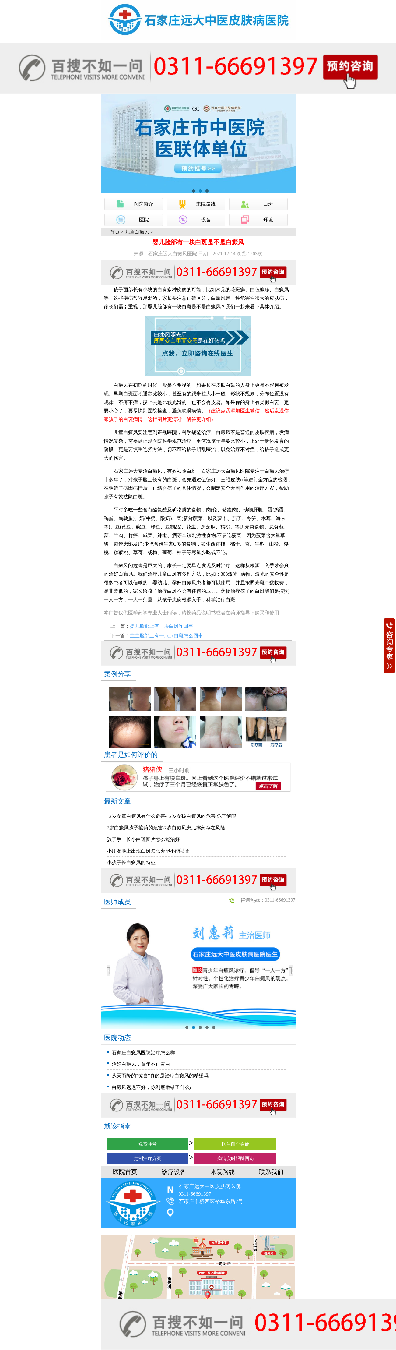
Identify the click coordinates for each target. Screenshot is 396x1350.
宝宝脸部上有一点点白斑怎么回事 (166, 635)
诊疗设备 (174, 1171)
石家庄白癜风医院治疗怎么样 (143, 1052)
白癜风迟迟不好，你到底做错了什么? (152, 1087)
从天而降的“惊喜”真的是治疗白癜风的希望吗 (160, 1075)
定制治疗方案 (147, 1158)
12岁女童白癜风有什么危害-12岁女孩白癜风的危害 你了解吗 (171, 816)
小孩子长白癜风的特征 (131, 862)
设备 (206, 219)
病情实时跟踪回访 (235, 1158)
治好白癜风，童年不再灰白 (141, 1064)
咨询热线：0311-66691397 (268, 900)
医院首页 (125, 1171)
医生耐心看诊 (235, 1144)
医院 (144, 219)
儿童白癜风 (137, 232)
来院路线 (206, 204)
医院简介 (143, 204)
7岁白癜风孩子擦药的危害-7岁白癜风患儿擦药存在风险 (166, 827)
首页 (115, 232)
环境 (268, 219)
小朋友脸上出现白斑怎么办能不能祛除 (148, 850)
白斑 (268, 204)
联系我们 (271, 1171)
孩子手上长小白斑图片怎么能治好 (143, 839)
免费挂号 (147, 1144)
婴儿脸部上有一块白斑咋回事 (161, 626)
